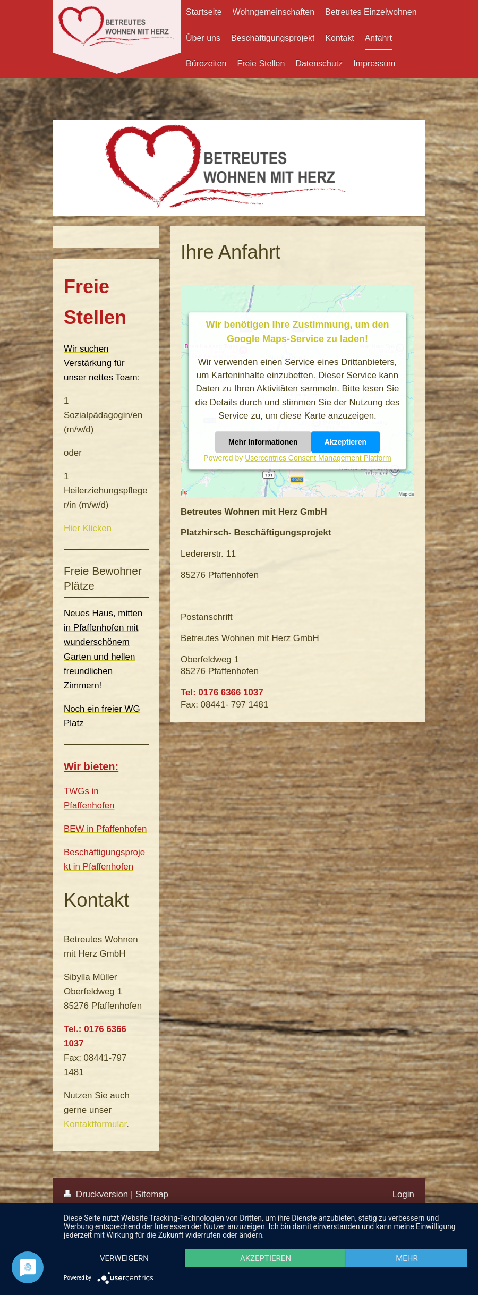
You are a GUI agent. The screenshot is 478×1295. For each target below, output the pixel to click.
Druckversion (97, 1194)
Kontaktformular (95, 1124)
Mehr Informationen (263, 442)
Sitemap (151, 1194)
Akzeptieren (345, 442)
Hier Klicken (88, 528)
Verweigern (124, 1258)
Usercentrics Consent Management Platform (318, 458)
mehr (407, 1258)
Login (403, 1194)
